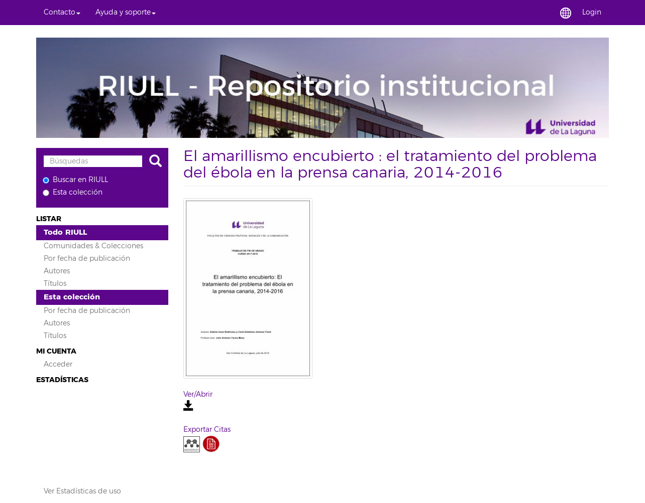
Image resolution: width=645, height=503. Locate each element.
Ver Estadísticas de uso (82, 491)
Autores (57, 271)
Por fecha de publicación (87, 258)
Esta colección (72, 192)
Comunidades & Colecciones (93, 246)
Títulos (55, 283)
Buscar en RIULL (75, 180)
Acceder (58, 364)
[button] (62, 12)
